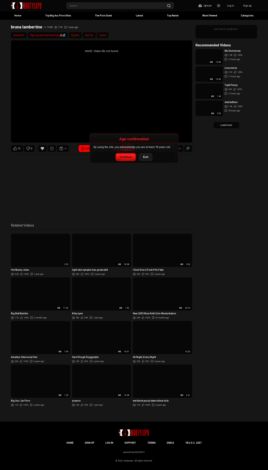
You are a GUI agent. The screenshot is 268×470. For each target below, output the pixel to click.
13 (17, 148)
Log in (230, 5)
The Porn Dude (103, 15)
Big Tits (89, 35)
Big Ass (75, 35)
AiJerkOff (19, 35)
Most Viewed (209, 15)
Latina (102, 35)
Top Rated (172, 15)
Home (17, 15)
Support (130, 442)
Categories (247, 15)
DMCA (170, 442)
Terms (151, 442)
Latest (139, 15)
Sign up (247, 5)
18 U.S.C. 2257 (193, 442)
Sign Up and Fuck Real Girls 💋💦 (47, 35)
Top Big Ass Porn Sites (58, 15)
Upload (205, 5)
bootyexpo (128, 461)
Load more (226, 125)
